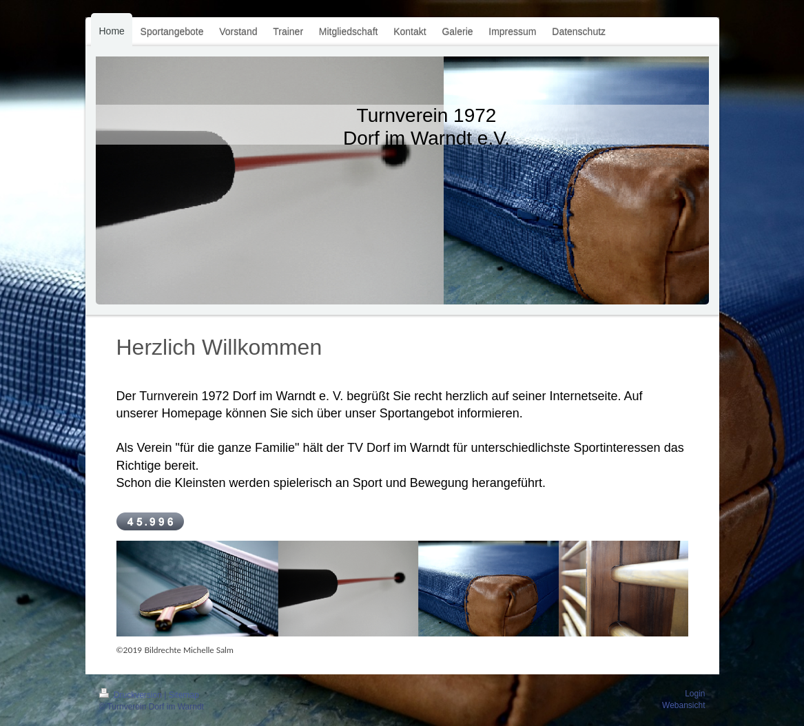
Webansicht (683, 705)
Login (695, 693)
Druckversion (132, 695)
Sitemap (184, 695)
